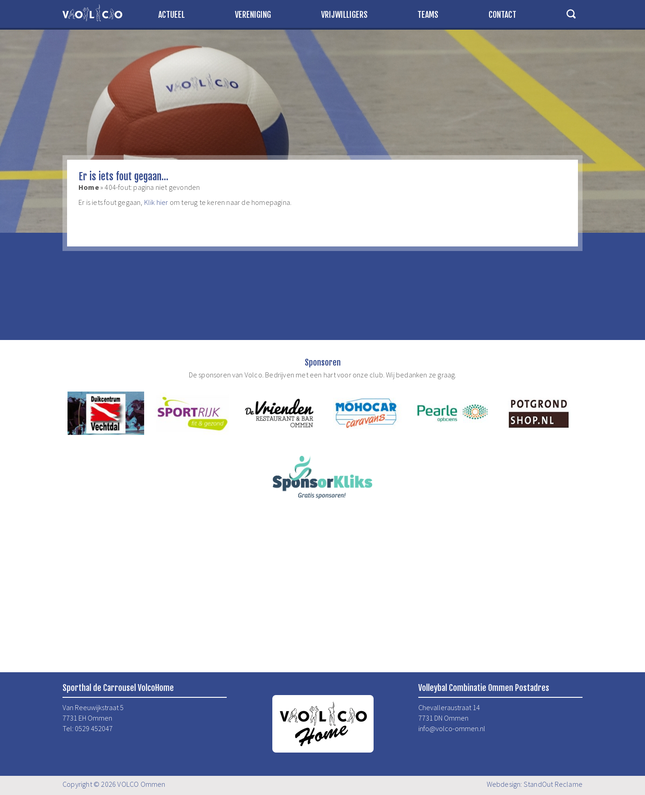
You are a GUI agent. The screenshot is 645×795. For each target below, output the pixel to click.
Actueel (171, 15)
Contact (502, 15)
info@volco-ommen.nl (451, 728)
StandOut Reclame (553, 784)
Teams (427, 15)
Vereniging (253, 15)
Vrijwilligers (344, 15)
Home (88, 187)
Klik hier (156, 202)
